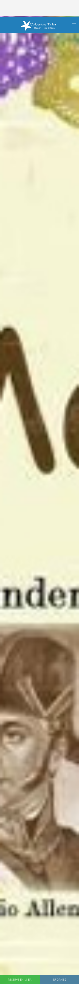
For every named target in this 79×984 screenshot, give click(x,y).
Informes (59, 979)
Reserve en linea (20, 979)
